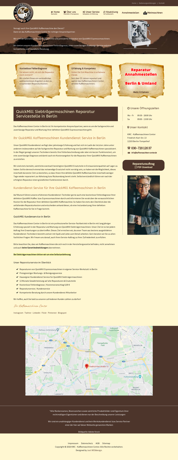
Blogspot (62, 312)
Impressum (73, 443)
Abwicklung (110, 13)
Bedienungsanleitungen (147, 3)
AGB (98, 443)
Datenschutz (87, 443)
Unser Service (91, 13)
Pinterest (52, 312)
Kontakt (162, 3)
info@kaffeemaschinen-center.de (142, 152)
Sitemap (106, 443)
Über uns (71, 13)
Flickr (44, 312)
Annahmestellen (130, 13)
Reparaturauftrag (143, 165)
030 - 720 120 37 (139, 148)
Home (134, 3)
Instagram (18, 312)
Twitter (27, 312)
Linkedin (36, 312)
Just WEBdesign (94, 450)
